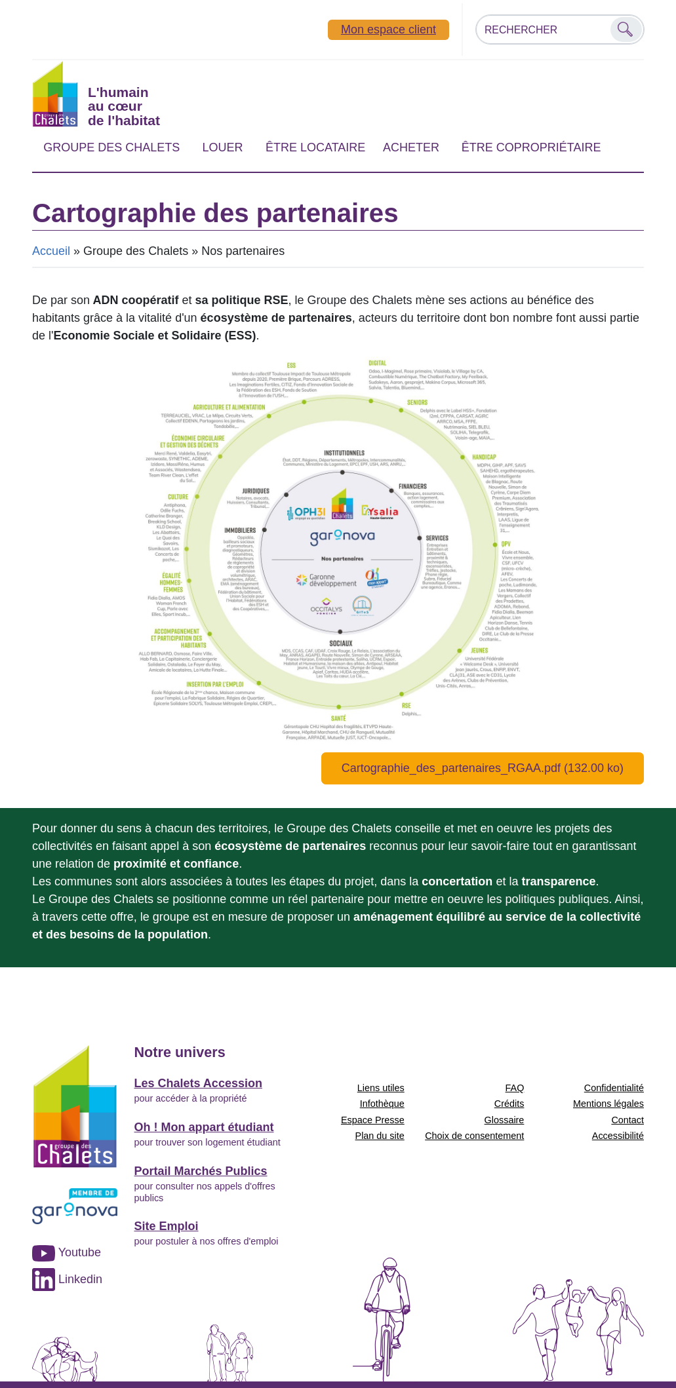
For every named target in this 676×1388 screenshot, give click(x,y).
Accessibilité (618, 1135)
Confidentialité (614, 1088)
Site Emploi (166, 1226)
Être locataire (315, 147)
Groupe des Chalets (111, 147)
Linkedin (67, 1279)
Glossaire (505, 1120)
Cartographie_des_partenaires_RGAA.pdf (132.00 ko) (483, 768)
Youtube (66, 1252)
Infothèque (382, 1103)
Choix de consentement (474, 1135)
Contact (627, 1120)
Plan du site (380, 1135)
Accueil (51, 251)
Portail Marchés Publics (201, 1171)
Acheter (411, 147)
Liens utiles (381, 1088)
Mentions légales (608, 1103)
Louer (222, 147)
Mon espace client (388, 29)
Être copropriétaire (531, 147)
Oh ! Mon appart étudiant (204, 1127)
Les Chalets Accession (198, 1083)
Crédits (509, 1103)
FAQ (515, 1088)
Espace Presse (373, 1120)
